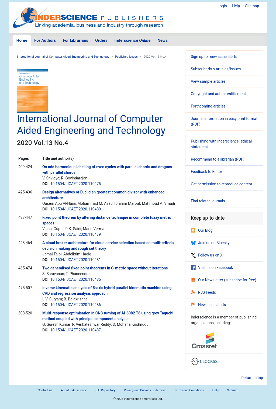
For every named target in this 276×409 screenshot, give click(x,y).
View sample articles (208, 81)
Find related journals (208, 201)
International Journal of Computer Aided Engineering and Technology (63, 56)
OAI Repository (105, 390)
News (162, 40)
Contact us (45, 390)
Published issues (126, 56)
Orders (101, 40)
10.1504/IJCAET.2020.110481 (75, 260)
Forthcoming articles (208, 106)
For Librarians (75, 40)
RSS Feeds (203, 292)
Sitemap (252, 6)
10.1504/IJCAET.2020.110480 (75, 209)
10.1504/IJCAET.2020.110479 (75, 234)
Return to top (252, 378)
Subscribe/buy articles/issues (216, 69)
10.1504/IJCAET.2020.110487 (75, 330)
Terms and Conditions (189, 390)
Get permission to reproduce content (221, 184)
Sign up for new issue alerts (214, 56)
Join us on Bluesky (210, 243)
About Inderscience (74, 390)
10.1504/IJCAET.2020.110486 (75, 305)
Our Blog (202, 230)
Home (21, 40)
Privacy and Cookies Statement (145, 390)
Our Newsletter (207, 280)
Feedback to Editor (206, 171)
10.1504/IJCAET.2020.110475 (75, 184)
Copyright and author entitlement (218, 94)
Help (236, 6)
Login (222, 6)
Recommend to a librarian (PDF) (217, 159)
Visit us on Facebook (212, 267)
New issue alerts (208, 305)
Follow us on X (207, 255)
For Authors (45, 40)
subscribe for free (240, 280)
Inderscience (133, 40)
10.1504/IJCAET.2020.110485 (75, 279)
